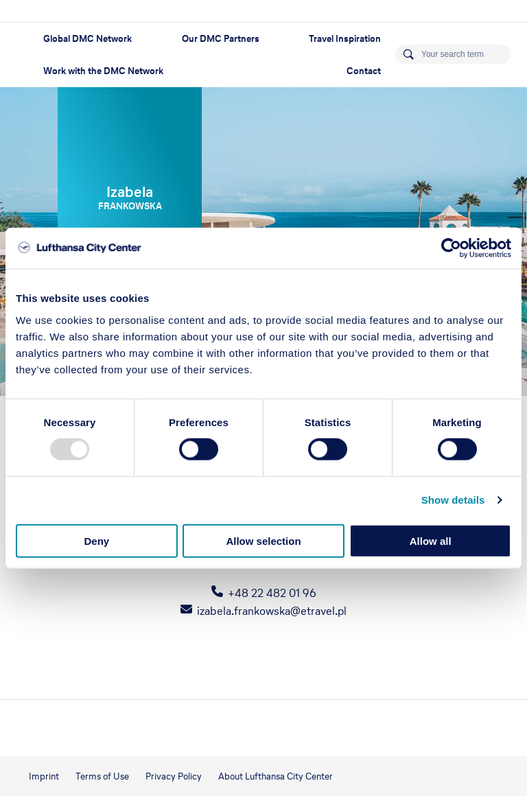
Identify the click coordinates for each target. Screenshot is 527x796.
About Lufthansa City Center (275, 776)
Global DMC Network (87, 38)
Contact (364, 71)
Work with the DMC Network (103, 71)
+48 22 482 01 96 (272, 593)
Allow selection (263, 540)
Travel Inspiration (345, 38)
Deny (96, 540)
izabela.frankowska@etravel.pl (272, 610)
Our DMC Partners (220, 38)
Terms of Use (102, 776)
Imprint (44, 776)
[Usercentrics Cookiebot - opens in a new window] (451, 248)
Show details (453, 500)
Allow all (431, 540)
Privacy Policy (173, 776)
